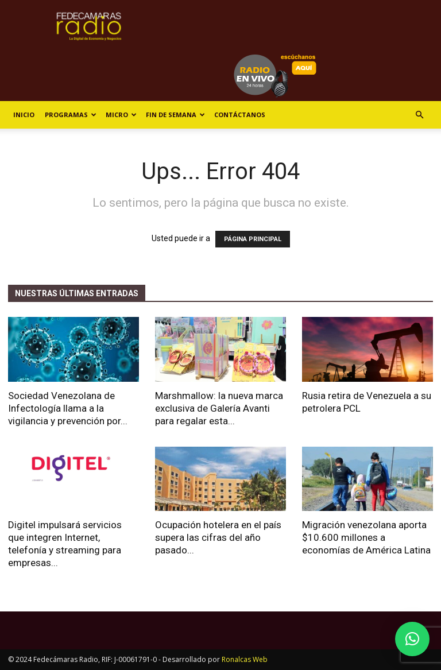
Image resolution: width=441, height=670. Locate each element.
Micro (121, 114)
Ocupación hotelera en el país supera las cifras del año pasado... (218, 537)
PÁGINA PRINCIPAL (252, 239)
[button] (419, 115)
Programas (70, 114)
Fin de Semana (175, 114)
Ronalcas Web (245, 659)
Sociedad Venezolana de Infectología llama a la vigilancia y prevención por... (67, 408)
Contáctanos (239, 114)
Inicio (23, 114)
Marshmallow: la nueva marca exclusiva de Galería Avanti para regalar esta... (219, 408)
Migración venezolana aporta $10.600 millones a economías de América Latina (366, 537)
